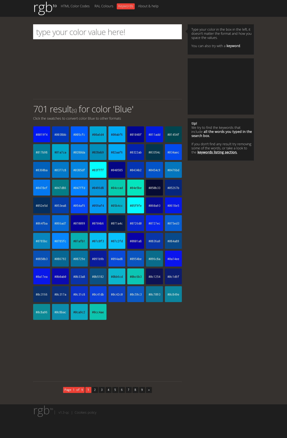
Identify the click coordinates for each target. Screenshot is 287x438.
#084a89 (173, 241)
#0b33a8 (79, 276)
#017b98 (42, 152)
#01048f (136, 134)
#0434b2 (136, 170)
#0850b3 (42, 259)
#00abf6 (117, 134)
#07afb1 (79, 241)
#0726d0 (136, 223)
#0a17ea (42, 276)
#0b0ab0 (60, 276)
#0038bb (60, 134)
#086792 (60, 259)
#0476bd (173, 170)
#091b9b (98, 259)
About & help (148, 6)
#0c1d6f (173, 276)
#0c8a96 (42, 312)
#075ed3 (173, 223)
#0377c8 (60, 170)
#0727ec (154, 223)
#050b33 (154, 188)
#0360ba (42, 170)
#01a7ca (60, 152)
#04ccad (117, 188)
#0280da (79, 152)
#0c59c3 (136, 294)
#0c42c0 (117, 294)
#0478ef (42, 188)
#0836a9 (154, 241)
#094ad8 (117, 259)
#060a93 (154, 205)
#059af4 (98, 205)
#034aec (173, 152)
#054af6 (79, 205)
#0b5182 (98, 276)
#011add (154, 134)
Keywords (125, 6)
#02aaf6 (117, 152)
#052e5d (42, 205)
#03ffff (98, 170)
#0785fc (60, 241)
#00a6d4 (98, 134)
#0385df (79, 170)
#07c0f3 (98, 241)
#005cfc (79, 134)
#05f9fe (136, 205)
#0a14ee (173, 259)
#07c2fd (117, 241)
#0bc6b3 (136, 276)
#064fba (42, 223)
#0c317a (60, 294)
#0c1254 (154, 276)
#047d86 (60, 188)
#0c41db (98, 294)
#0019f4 (42, 134)
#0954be (136, 259)
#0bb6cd (117, 276)
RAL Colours (103, 6)
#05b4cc (117, 205)
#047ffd (79, 188)
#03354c (154, 152)
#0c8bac (60, 312)
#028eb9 (98, 152)
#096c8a (154, 259)
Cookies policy (85, 412)
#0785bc (42, 241)
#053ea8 (60, 205)
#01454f (173, 134)
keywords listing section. (217, 152)
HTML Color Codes (75, 6)
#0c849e (173, 294)
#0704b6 (98, 223)
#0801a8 (136, 241)
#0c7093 (154, 294)
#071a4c (117, 223)
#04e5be (136, 188)
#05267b (173, 188)
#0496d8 (98, 188)
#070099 (79, 223)
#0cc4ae (98, 312)
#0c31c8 (79, 294)
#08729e (79, 259)
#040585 (117, 170)
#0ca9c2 (79, 312)
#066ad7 (60, 223)
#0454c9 (154, 170)
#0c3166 (42, 294)
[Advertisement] (107, 69)
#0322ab (136, 152)
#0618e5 (173, 205)
